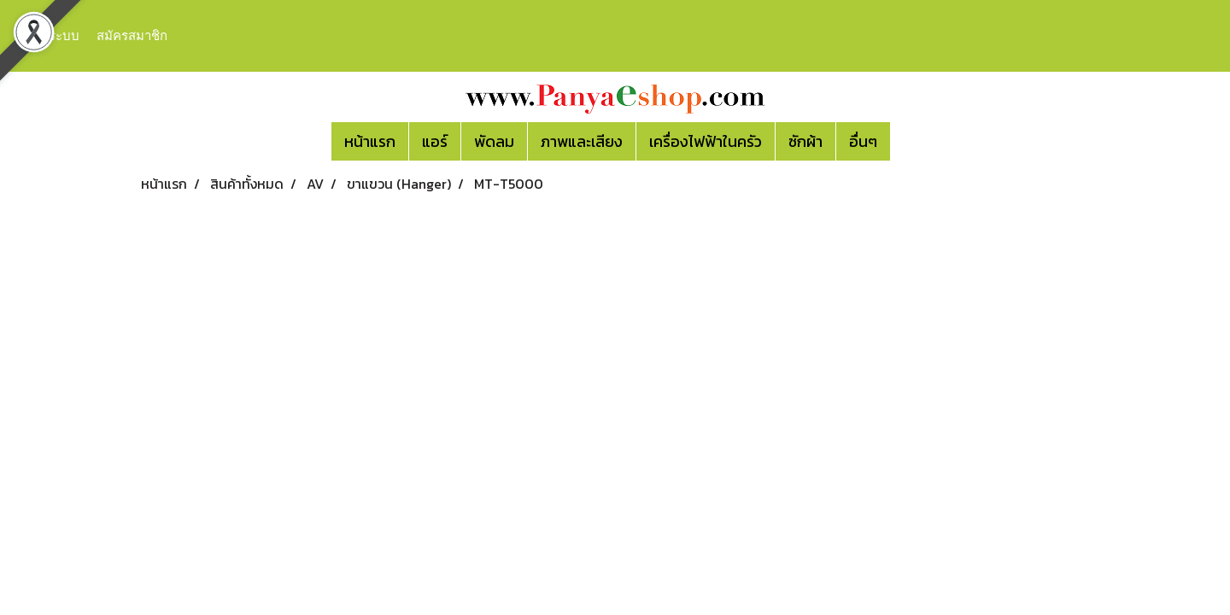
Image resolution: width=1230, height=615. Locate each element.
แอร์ (435, 141)
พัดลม (494, 141)
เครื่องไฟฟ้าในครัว (705, 141)
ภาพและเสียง (582, 141)
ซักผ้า (805, 141)
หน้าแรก (369, 141)
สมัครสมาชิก (132, 36)
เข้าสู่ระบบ (50, 36)
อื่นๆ (863, 141)
